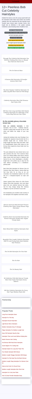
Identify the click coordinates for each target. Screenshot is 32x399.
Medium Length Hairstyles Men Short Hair (13, 369)
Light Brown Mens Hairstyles (9, 323)
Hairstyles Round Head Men (9, 320)
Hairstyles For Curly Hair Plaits (10, 372)
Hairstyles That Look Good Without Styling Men (14, 336)
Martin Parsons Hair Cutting (9, 339)
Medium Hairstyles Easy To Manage (11, 327)
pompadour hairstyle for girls (16, 47)
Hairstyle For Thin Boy (8, 317)
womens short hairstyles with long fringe (16, 32)
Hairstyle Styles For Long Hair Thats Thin (13, 348)
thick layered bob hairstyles (16, 40)
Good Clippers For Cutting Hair (10, 345)
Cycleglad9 (15, 1)
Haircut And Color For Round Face (11, 366)
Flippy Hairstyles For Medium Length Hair (13, 330)
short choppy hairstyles (16, 30)
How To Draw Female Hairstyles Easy (12, 375)
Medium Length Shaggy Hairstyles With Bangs (14, 355)
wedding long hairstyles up (16, 45)
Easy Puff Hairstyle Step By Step (10, 333)
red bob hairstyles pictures (16, 35)
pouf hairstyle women (16, 37)
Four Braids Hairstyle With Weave (11, 352)
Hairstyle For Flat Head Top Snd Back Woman (14, 358)
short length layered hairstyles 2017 (16, 42)
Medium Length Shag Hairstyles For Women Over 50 (15, 362)
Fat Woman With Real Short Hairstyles (12, 342)
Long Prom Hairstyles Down (9, 314)
